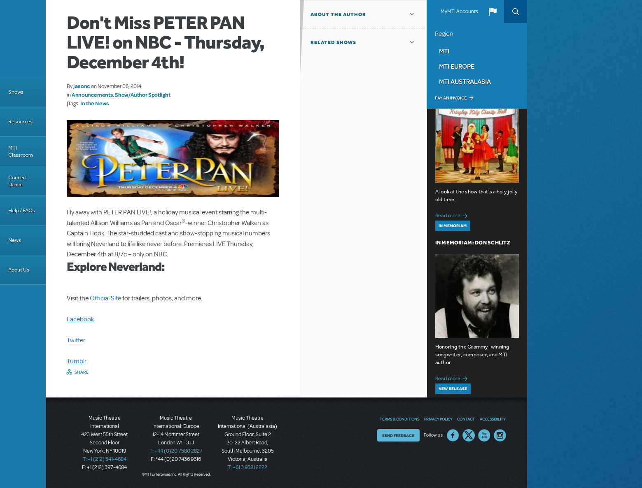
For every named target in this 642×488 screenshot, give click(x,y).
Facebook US (453, 435)
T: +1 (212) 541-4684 (104, 459)
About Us (18, 269)
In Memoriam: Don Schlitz (472, 242)
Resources (20, 121)
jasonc (81, 86)
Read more (452, 214)
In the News (94, 103)
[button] (492, 11)
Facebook (80, 319)
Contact (466, 418)
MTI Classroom (20, 151)
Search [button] (515, 11)
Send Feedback (398, 435)
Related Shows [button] (333, 42)
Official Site (105, 298)
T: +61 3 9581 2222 (247, 467)
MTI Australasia (465, 81)
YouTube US (484, 435)
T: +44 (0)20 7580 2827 (176, 451)
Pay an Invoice (451, 98)
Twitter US (468, 435)
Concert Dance (17, 181)
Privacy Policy (438, 418)
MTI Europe (456, 66)
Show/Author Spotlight (142, 94)
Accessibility (492, 418)
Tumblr (76, 361)
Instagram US (500, 435)
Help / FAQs (21, 210)
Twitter (76, 340)
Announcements (92, 94)
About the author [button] (338, 14)
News (14, 240)
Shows (15, 91)
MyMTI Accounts (459, 11)
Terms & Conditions (399, 418)
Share (82, 372)
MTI (444, 51)
